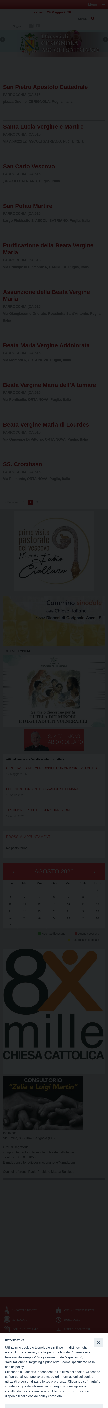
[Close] (98, 1342)
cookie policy (37, 1396)
